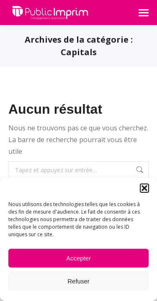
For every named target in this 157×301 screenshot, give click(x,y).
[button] (144, 188)
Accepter (78, 258)
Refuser (78, 281)
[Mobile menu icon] (144, 13)
